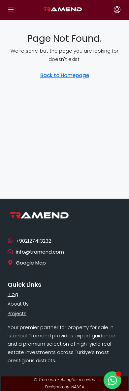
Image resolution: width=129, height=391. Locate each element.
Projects (17, 313)
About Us (18, 304)
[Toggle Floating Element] (112, 380)
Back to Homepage (64, 75)
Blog (13, 294)
